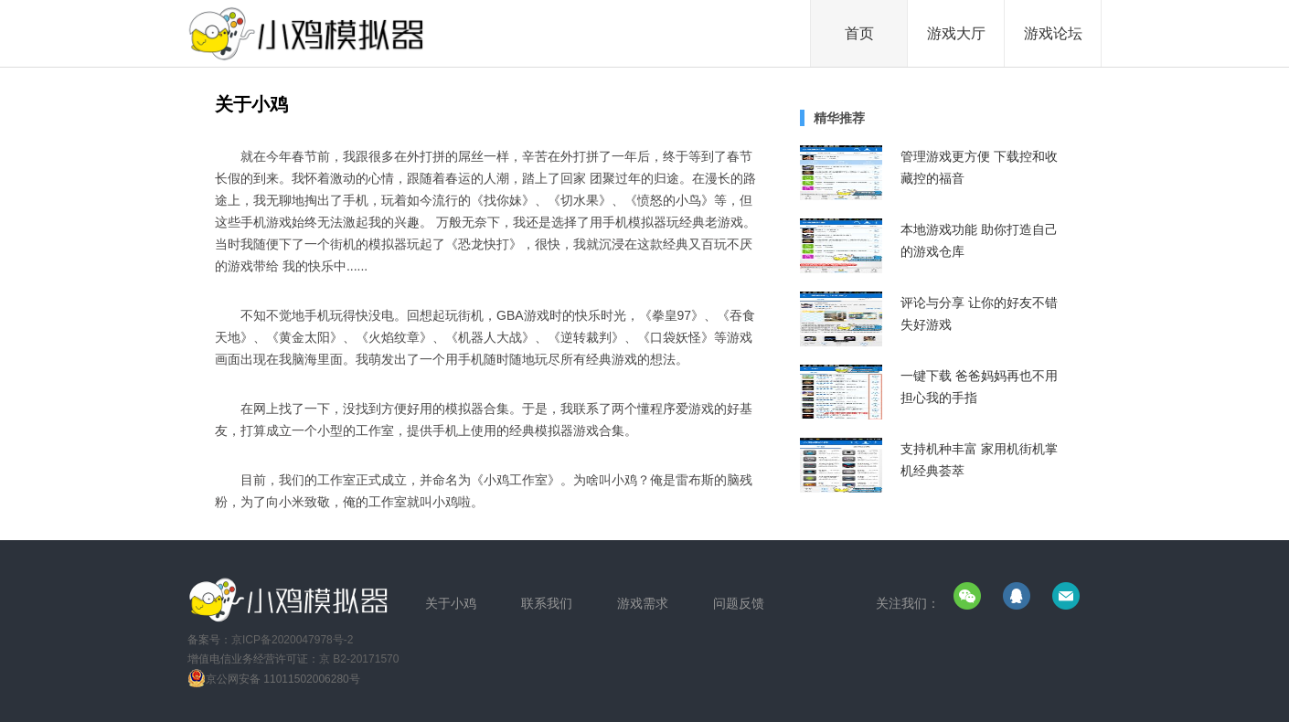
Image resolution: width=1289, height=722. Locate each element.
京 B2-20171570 (359, 659)
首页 (859, 33)
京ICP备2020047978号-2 (292, 639)
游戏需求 (642, 603)
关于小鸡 (450, 603)
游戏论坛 (1053, 33)
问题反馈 (738, 603)
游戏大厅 (956, 33)
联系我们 (546, 603)
